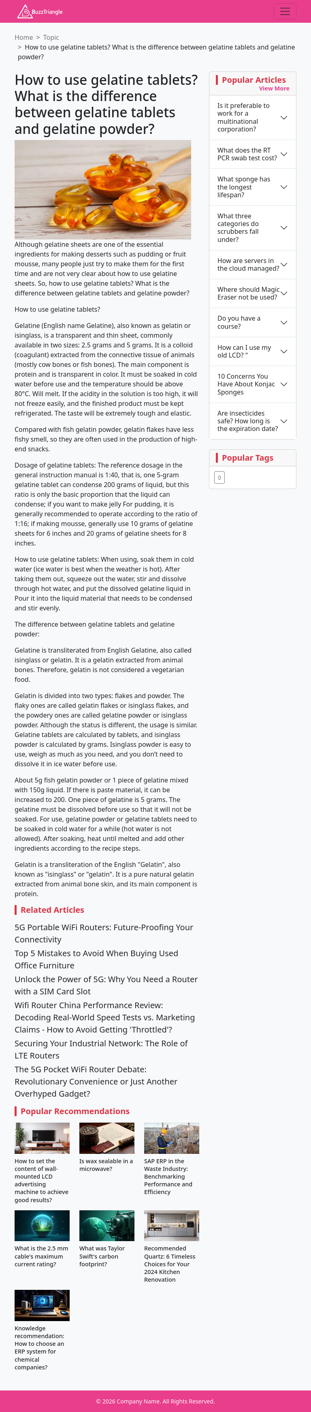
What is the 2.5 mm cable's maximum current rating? (41, 1256)
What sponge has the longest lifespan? (243, 187)
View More (274, 88)
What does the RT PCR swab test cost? (247, 154)
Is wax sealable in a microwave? (106, 1165)
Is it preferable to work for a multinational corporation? (243, 117)
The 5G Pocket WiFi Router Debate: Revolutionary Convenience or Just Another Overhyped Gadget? (96, 1081)
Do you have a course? (239, 322)
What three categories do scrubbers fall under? (238, 228)
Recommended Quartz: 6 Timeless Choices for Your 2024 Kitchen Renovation (170, 1263)
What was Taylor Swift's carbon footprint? (102, 1256)
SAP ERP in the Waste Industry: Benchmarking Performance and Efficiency (168, 1176)
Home (24, 37)
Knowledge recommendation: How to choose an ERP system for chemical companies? (39, 1347)
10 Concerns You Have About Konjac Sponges (246, 384)
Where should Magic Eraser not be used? (248, 293)
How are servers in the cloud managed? (248, 264)
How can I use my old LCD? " (244, 351)
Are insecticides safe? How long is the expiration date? (247, 421)
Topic (51, 37)
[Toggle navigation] (285, 11)
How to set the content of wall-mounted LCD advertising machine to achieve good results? (41, 1180)
